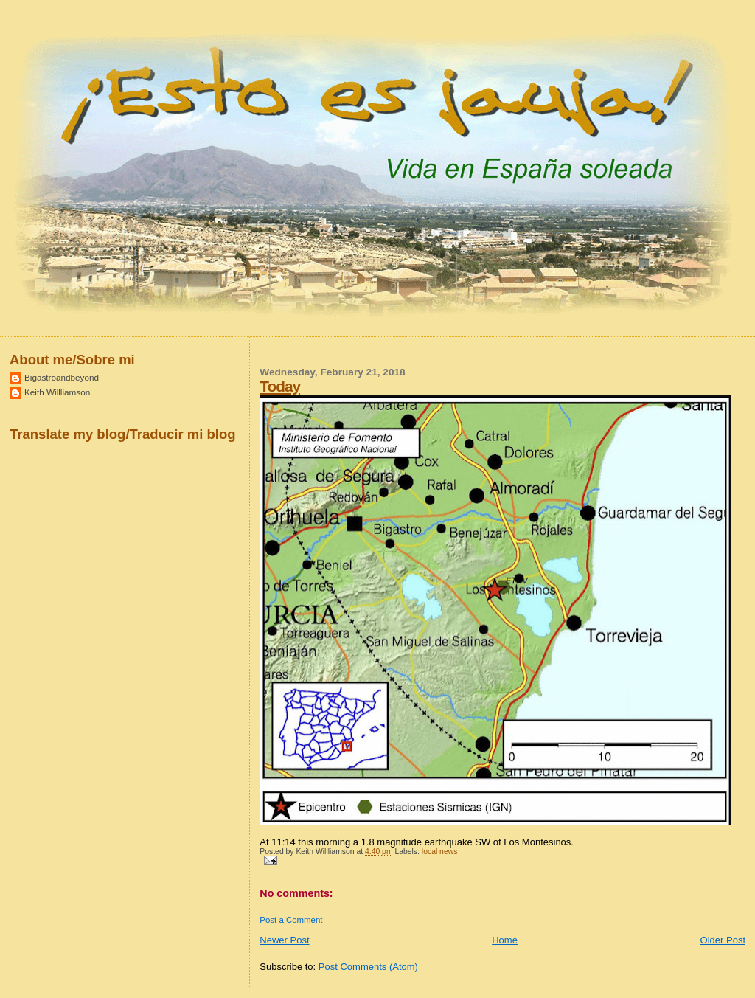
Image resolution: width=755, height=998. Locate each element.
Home (505, 940)
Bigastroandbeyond (61, 377)
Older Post (722, 940)
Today (280, 386)
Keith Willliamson (57, 392)
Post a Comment (291, 919)
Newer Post (284, 940)
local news (440, 852)
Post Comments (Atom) (368, 966)
